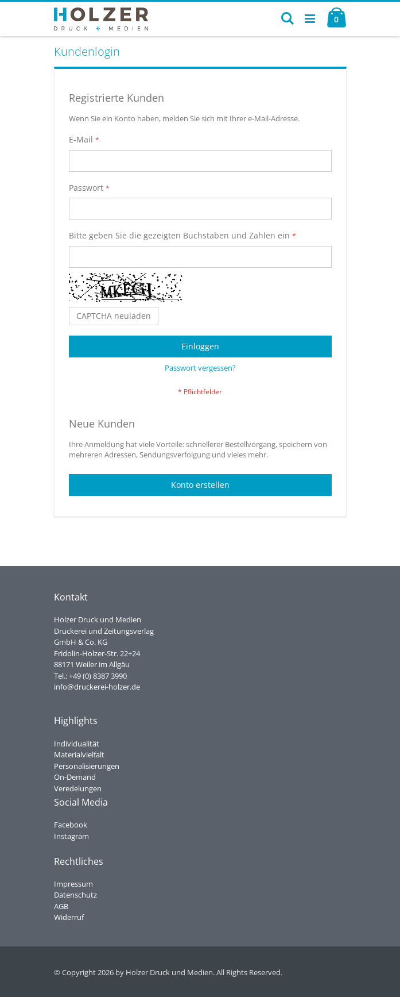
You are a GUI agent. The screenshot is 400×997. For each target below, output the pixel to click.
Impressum (73, 884)
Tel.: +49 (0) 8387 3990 (90, 676)
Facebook (70, 824)
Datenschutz (75, 895)
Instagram (71, 836)
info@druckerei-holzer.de (97, 687)
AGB (61, 906)
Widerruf (69, 917)
